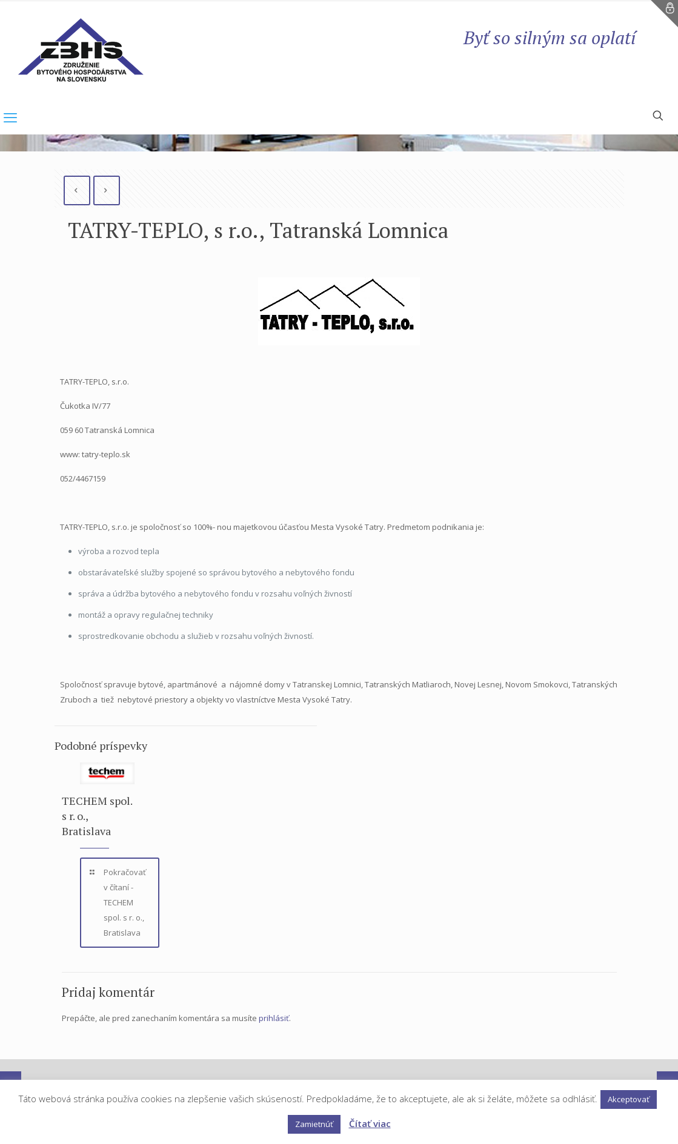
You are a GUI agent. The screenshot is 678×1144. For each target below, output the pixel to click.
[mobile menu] (10, 117)
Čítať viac (370, 1123)
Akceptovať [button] (629, 1099)
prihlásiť (274, 1018)
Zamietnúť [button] (314, 1124)
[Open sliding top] (664, 13)
